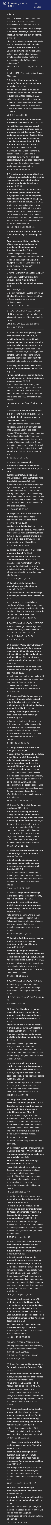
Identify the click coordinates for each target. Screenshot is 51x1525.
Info (35, 3)
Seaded (37, 7)
